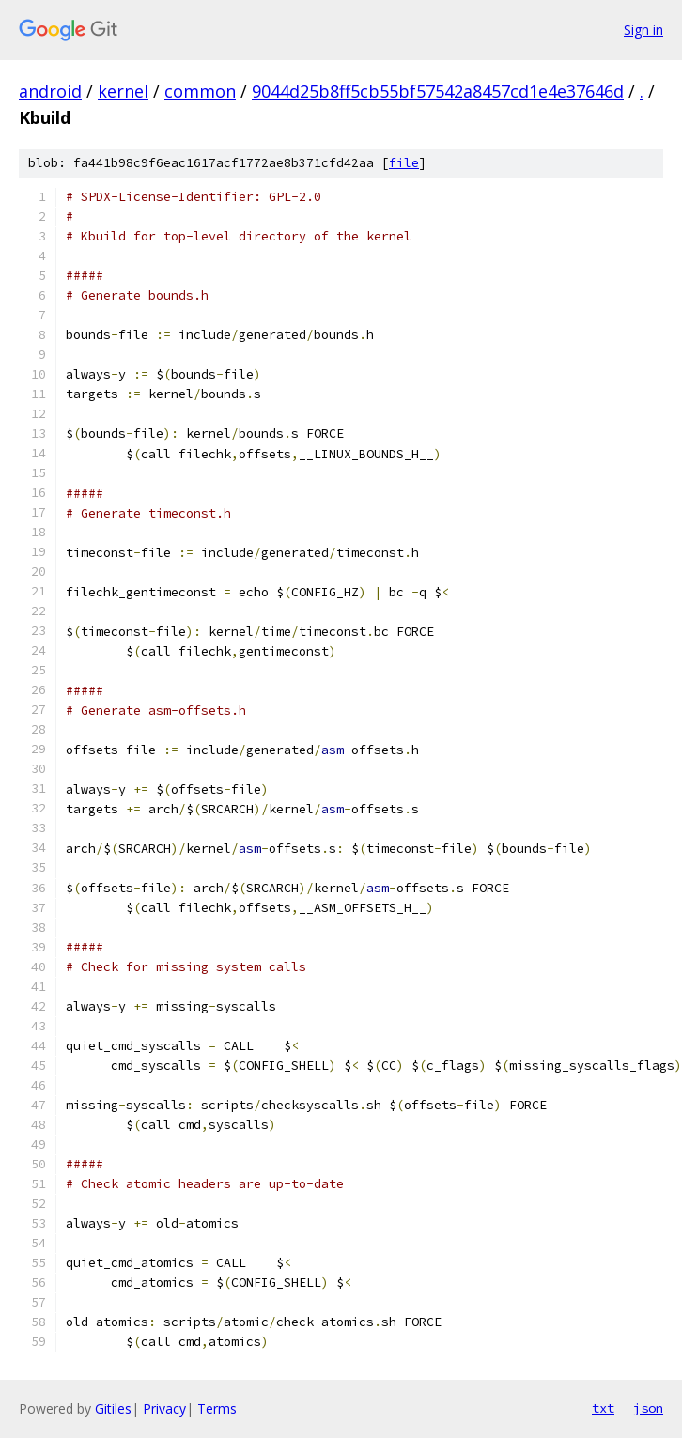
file (404, 163)
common (200, 91)
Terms (217, 1408)
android (50, 91)
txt (603, 1407)
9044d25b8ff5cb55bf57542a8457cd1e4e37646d (438, 91)
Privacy (164, 1408)
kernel (123, 91)
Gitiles (113, 1408)
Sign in (643, 30)
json (648, 1407)
